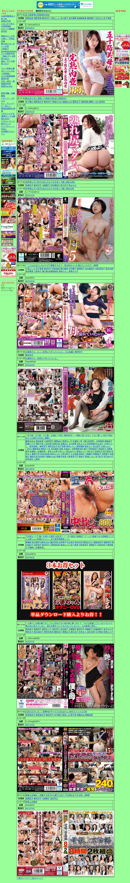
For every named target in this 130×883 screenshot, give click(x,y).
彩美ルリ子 (108, 632)
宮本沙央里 (45, 454)
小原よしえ (55, 18)
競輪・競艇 (10, 93)
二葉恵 (37, 459)
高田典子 (29, 629)
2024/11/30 (30, 195)
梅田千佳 (36, 454)
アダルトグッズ (8, 121)
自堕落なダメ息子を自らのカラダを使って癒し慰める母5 (50, 182)
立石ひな (99, 18)
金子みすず (108, 629)
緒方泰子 (84, 449)
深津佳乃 (99, 451)
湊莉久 (82, 454)
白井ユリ (62, 451)
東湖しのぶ (90, 457)
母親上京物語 (31, 802)
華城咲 (28, 542)
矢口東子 (64, 18)
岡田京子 (29, 632)
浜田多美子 (102, 545)
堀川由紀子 (38, 632)
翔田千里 (39, 444)
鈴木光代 (79, 542)
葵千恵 (73, 715)
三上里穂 (74, 454)
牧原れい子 (67, 441)
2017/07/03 (30, 808)
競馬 (3, 93)
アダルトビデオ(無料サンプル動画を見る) (8, 116)
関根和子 (97, 454)
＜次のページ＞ (37, 878)
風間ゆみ (58, 441)
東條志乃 (66, 632)
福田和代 (107, 542)
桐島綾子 (108, 441)
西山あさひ (71, 451)
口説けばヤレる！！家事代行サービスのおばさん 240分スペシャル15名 (56, 712)
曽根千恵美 (61, 457)
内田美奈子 (100, 269)
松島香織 (91, 444)
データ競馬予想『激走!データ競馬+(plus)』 (8, 56)
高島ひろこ (63, 271)
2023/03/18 (30, 281)
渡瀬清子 (38, 629)
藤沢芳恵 (54, 542)
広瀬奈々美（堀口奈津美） (84, 441)
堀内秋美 (39, 441)
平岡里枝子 (93, 449)
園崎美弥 (36, 449)
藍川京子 (64, 185)
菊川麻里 (64, 269)
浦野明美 (38, 18)
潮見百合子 (52, 446)
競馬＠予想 (6, 21)
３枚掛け (5, 49)
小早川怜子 (65, 454)
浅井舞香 (29, 271)
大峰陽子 (46, 185)
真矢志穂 (109, 269)
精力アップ (6, 124)
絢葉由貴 (89, 715)
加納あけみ (67, 102)
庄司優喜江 (55, 185)
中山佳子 (70, 542)
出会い (4, 129)
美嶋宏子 (29, 185)
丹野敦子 (105, 454)
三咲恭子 (38, 271)
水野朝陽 (76, 449)
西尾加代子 (38, 102)
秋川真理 (36, 542)
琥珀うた (88, 446)
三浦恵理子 (49, 441)
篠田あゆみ (30, 441)
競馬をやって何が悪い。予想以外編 (8, 38)
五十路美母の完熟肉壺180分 (38, 15)
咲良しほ (66, 715)
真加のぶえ (81, 451)
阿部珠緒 (56, 269)
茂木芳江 (56, 629)
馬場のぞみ (57, 102)
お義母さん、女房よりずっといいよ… (42, 358)
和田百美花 (49, 632)
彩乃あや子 (108, 457)
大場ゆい (67, 449)
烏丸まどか (82, 444)
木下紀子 (99, 457)
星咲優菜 (80, 446)
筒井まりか (55, 454)
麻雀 (3, 96)
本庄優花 (55, 449)
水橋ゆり (64, 444)
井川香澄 (107, 451)
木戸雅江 (29, 102)
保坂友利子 (98, 542)
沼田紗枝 (84, 102)
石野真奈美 (55, 545)
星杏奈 (102, 102)
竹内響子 (72, 269)
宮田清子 (38, 545)
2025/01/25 (30, 112)
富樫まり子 (47, 629)
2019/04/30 (30, 557)
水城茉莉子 (98, 629)
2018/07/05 (30, 642)
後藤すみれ (51, 457)
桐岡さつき (45, 449)
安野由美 (29, 18)
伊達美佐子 (30, 715)
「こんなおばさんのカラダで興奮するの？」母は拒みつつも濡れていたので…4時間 (62, 265)
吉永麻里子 (90, 269)
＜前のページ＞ (23, 878)
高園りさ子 (30, 444)
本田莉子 (102, 449)
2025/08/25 (30, 28)
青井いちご (71, 446)
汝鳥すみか (45, 542)
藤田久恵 (34, 457)
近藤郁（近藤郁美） (38, 451)
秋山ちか (72, 185)
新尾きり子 (73, 271)
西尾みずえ (88, 542)
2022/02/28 (30, 365)
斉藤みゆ (81, 715)
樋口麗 (45, 271)
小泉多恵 (70, 457)
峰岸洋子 (46, 18)
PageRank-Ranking (8, 51)
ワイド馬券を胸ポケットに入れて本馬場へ (8, 71)
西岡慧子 (81, 269)
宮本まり (83, 632)
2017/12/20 (30, 725)
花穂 (61, 449)
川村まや (90, 451)
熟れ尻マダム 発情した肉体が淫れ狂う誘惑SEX (46, 98)
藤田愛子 (91, 18)
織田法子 (58, 632)
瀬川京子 (74, 632)
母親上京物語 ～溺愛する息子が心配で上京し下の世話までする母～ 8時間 (57, 795)
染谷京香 (91, 632)
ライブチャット (8, 126)
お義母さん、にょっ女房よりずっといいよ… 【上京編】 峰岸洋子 (54, 352)
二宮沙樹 (48, 444)
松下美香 (107, 18)
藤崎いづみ (94, 102)
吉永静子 (42, 457)
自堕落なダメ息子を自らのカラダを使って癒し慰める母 (50, 189)
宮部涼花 (56, 444)
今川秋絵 (99, 632)
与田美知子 (83, 545)
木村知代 (29, 459)
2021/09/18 (30, 469)
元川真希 (72, 444)
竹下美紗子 (80, 457)
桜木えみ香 (52, 451)
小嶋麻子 (89, 454)
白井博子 (62, 542)
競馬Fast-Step (6, 86)
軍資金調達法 (7, 109)
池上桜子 (97, 446)
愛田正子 (76, 102)
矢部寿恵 (100, 441)
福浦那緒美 (82, 18)
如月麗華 (72, 18)
